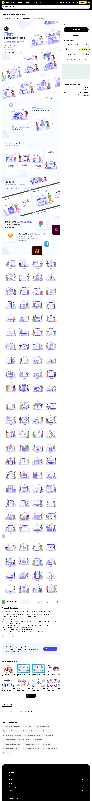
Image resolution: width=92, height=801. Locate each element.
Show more (31, 696)
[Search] (88, 7)
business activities (42, 726)
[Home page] (2, 18)
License (62, 2)
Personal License (84, 92)
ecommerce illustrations (12, 735)
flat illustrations (9, 740)
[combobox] (52, 6)
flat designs (48, 735)
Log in (4, 711)
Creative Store (79, 94)
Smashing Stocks (11, 601)
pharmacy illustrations (11, 748)
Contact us (82, 59)
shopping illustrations (31, 748)
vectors (6, 753)
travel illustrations (50, 748)
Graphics (85, 94)
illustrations (37, 740)
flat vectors (24, 740)
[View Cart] (73, 2)
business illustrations (11, 731)
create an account (14, 711)
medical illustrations (31, 744)
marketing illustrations (11, 744)
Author (8, 603)
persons (46, 744)
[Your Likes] (76, 2)
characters (47, 731)
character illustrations (31, 731)
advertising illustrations (11, 726)
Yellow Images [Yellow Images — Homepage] (13, 798)
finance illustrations (32, 735)
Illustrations (85, 96)
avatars (27, 726)
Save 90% (83, 2)
